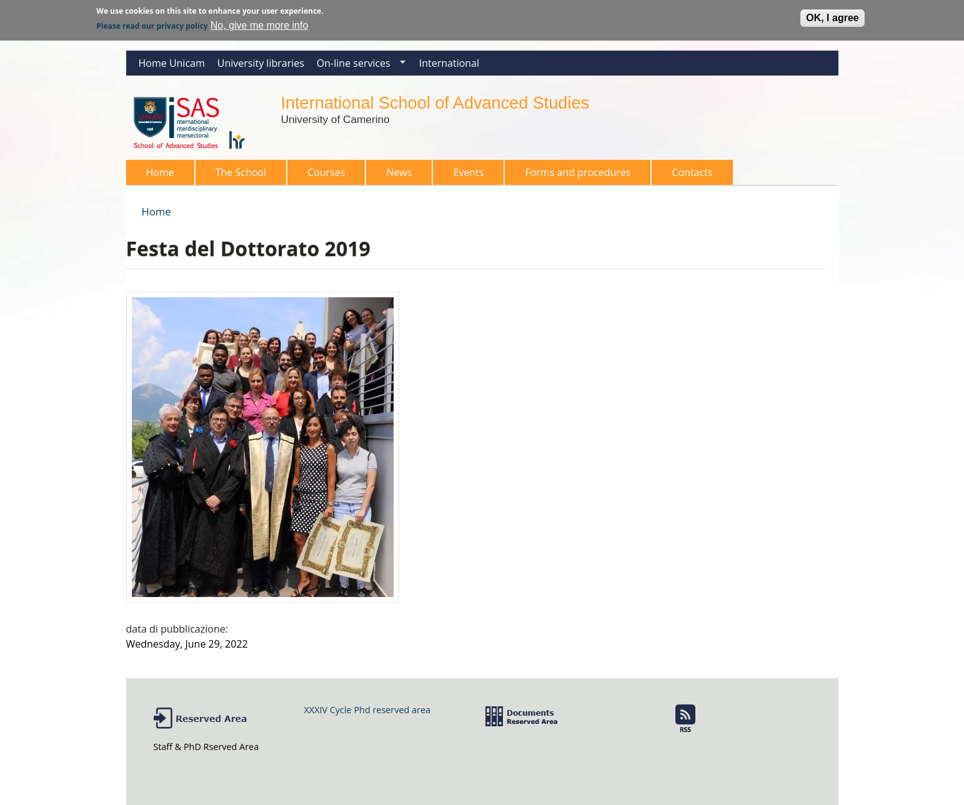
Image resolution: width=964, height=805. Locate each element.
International (449, 63)
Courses (322, 175)
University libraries (260, 63)
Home (160, 172)
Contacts (692, 172)
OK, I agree (832, 16)
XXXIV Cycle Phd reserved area (367, 710)
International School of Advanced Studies (435, 102)
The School (237, 175)
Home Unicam (172, 63)
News (399, 172)
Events (468, 172)
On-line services (358, 66)
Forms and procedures (574, 175)
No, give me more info (260, 23)
